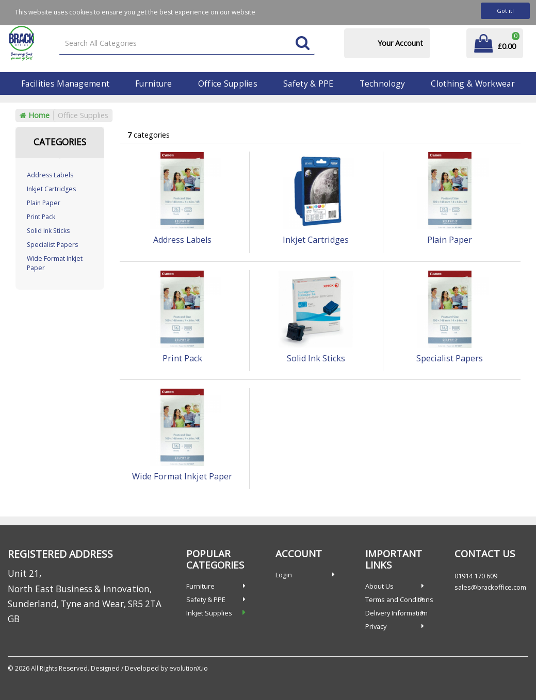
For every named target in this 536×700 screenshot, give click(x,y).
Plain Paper (43, 202)
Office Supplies (227, 83)
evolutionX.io (188, 668)
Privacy (375, 626)
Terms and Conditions (399, 599)
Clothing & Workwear (472, 83)
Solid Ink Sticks (48, 230)
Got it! (505, 10)
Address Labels (50, 175)
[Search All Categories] (187, 43)
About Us (379, 586)
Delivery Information (396, 613)
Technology (382, 83)
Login (283, 574)
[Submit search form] (303, 43)
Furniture (153, 83)
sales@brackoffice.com (490, 587)
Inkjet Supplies (209, 613)
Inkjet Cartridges (51, 189)
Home (35, 115)
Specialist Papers (52, 244)
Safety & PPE (308, 83)
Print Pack (41, 216)
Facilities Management (65, 83)
